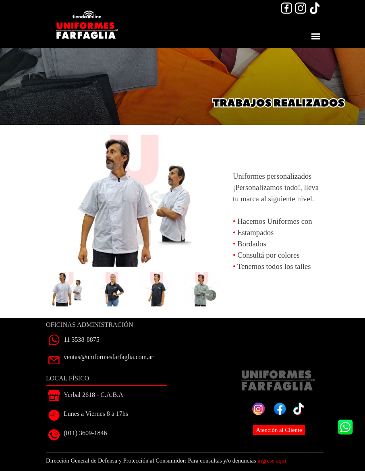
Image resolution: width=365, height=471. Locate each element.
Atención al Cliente (279, 430)
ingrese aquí (271, 460)
